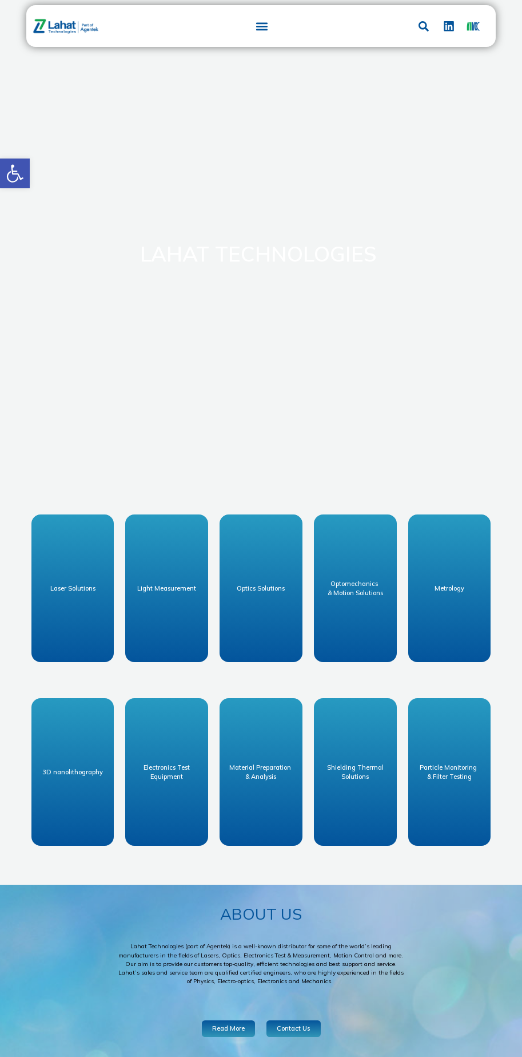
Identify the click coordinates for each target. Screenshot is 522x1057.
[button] (15, 173)
